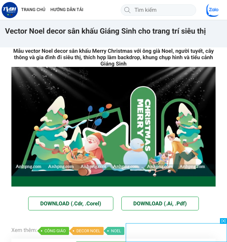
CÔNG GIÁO (55, 231)
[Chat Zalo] (213, 10)
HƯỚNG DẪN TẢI (66, 9)
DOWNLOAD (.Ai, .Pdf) (160, 203)
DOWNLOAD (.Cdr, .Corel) (70, 203)
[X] (223, 221)
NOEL (116, 231)
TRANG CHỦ (33, 9)
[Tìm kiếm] (127, 10)
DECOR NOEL (88, 231)
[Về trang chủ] (10, 10)
